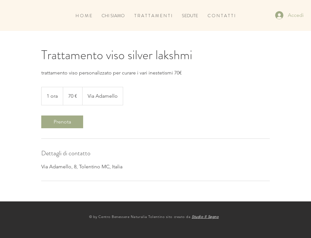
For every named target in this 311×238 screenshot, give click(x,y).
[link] (62, 122)
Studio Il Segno (205, 216)
